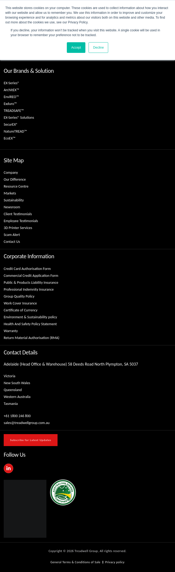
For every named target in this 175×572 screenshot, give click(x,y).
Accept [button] (76, 47)
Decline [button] (98, 47)
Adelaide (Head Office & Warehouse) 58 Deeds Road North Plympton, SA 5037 (71, 364)
